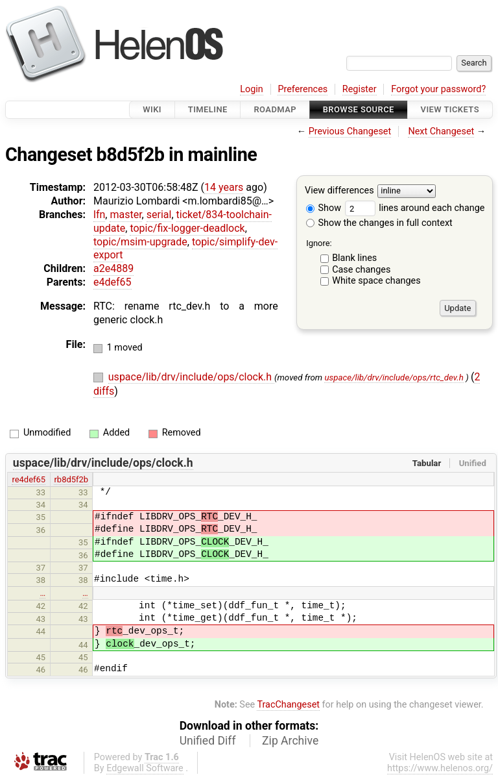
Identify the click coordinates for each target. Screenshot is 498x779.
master (125, 214)
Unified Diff (208, 740)
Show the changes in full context (379, 223)
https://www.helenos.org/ (440, 768)
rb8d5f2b (71, 479)
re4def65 (28, 479)
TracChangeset (288, 704)
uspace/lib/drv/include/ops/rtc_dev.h (393, 377)
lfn (99, 214)
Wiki (152, 109)
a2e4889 (113, 268)
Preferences (302, 89)
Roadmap (275, 109)
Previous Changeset (350, 131)
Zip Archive (290, 740)
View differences (339, 191)
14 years (223, 187)
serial (159, 214)
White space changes (376, 280)
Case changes (361, 269)
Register (359, 89)
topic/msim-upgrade (140, 242)
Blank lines (354, 258)
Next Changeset (441, 131)
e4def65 (112, 282)
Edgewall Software (145, 768)
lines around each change (415, 208)
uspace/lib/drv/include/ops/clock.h (191, 377)
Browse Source (358, 109)
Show (323, 208)
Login (251, 89)
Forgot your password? (438, 89)
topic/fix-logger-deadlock (187, 228)
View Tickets (450, 109)
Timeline (208, 109)
